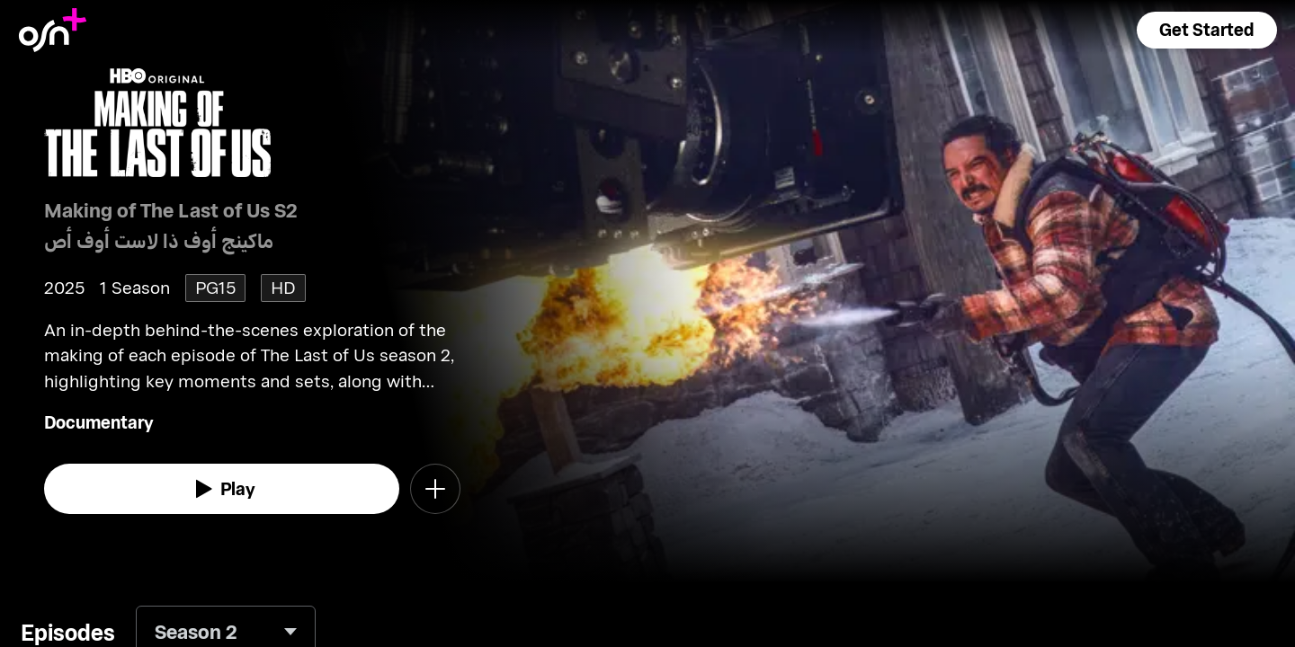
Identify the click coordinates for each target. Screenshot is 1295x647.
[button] (1207, 30)
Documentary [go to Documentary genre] (99, 422)
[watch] (222, 489)
